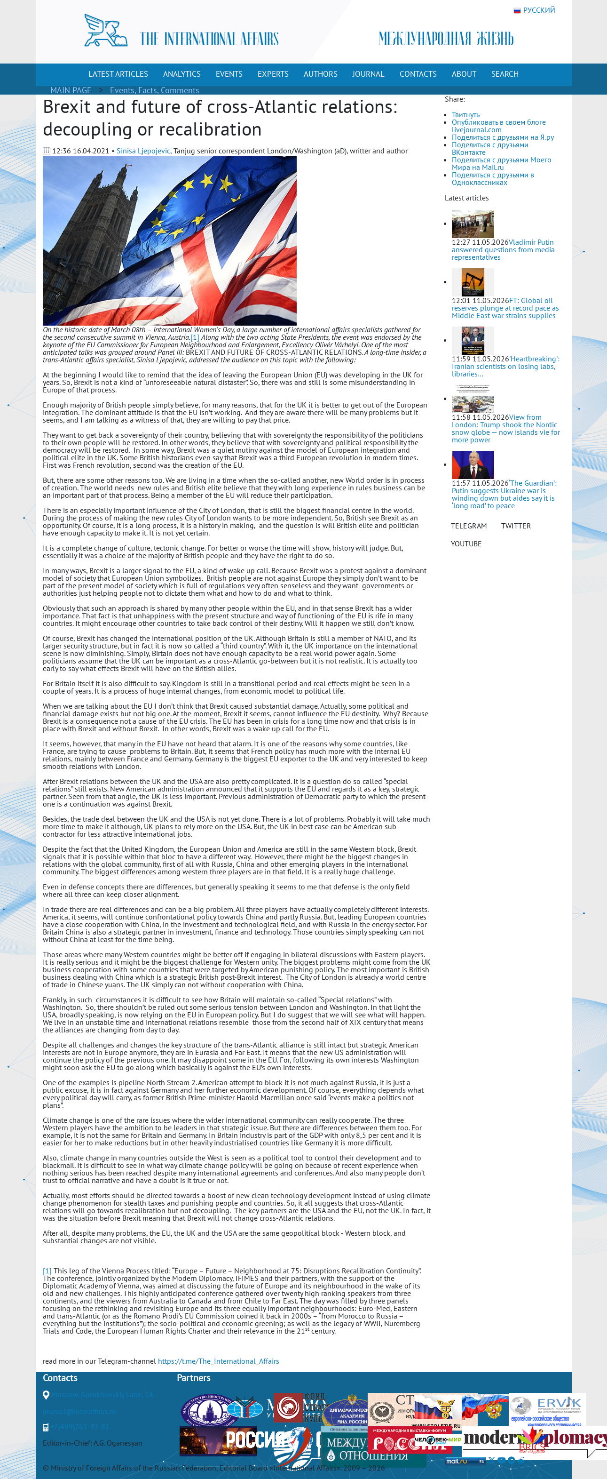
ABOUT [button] (464, 74)
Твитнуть (466, 114)
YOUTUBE (466, 543)
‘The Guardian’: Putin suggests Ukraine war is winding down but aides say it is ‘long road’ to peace (504, 494)
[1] (194, 337)
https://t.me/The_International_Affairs (218, 1361)
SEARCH (505, 74)
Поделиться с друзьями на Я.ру (503, 137)
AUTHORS (321, 74)
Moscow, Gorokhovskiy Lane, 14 (102, 1394)
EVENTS (229, 74)
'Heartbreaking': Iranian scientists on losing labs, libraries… (506, 366)
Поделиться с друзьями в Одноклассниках (493, 178)
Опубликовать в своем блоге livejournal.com (499, 125)
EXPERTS (273, 74)
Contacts (60, 1378)
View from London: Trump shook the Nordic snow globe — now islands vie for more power (506, 428)
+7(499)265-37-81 (80, 1426)
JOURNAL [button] (369, 74)
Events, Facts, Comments (154, 90)
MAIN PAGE (71, 90)
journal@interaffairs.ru (79, 1411)
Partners (193, 1378)
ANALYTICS (182, 74)
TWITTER (516, 525)
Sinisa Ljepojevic (143, 150)
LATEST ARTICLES (118, 74)
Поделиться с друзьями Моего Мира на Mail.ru (502, 163)
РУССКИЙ (534, 10)
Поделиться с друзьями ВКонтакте (490, 148)
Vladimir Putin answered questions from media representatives (503, 249)
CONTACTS (418, 74)
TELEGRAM (469, 525)
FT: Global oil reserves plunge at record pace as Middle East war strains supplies (505, 308)
